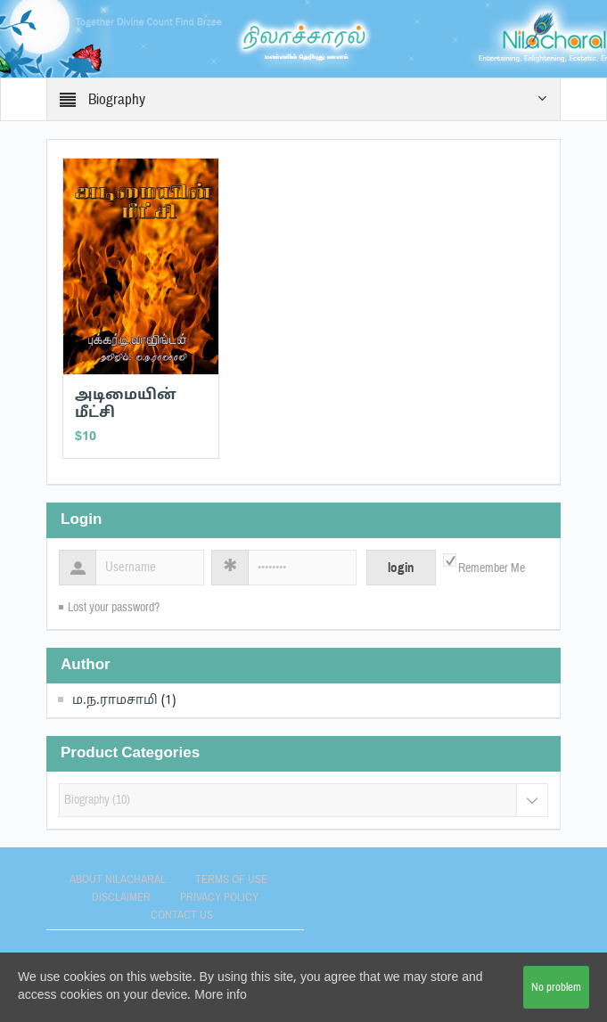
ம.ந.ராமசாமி (115, 700)
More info (220, 995)
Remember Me (491, 568)
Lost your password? (114, 608)
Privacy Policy (219, 897)
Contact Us (182, 915)
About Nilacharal (118, 879)
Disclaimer (121, 897)
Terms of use (231, 879)
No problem (556, 987)
